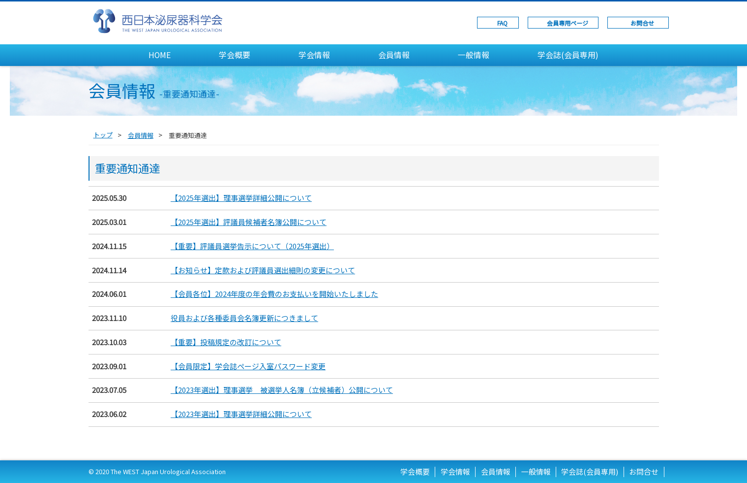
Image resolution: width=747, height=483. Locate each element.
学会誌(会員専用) (568, 55)
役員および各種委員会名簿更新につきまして (244, 318)
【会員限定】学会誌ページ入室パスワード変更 (248, 366)
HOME (160, 55)
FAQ (502, 23)
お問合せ (642, 23)
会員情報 (394, 55)
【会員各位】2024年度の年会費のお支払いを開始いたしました (274, 294)
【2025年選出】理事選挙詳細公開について (241, 198)
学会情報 (314, 55)
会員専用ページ (567, 23)
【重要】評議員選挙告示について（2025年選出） (252, 246)
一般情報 (473, 55)
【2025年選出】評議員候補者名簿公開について (249, 222)
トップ (103, 134)
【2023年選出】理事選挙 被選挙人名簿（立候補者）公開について (282, 390)
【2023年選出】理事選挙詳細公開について (241, 414)
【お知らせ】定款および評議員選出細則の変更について (263, 270)
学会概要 (234, 55)
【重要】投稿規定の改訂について (226, 342)
